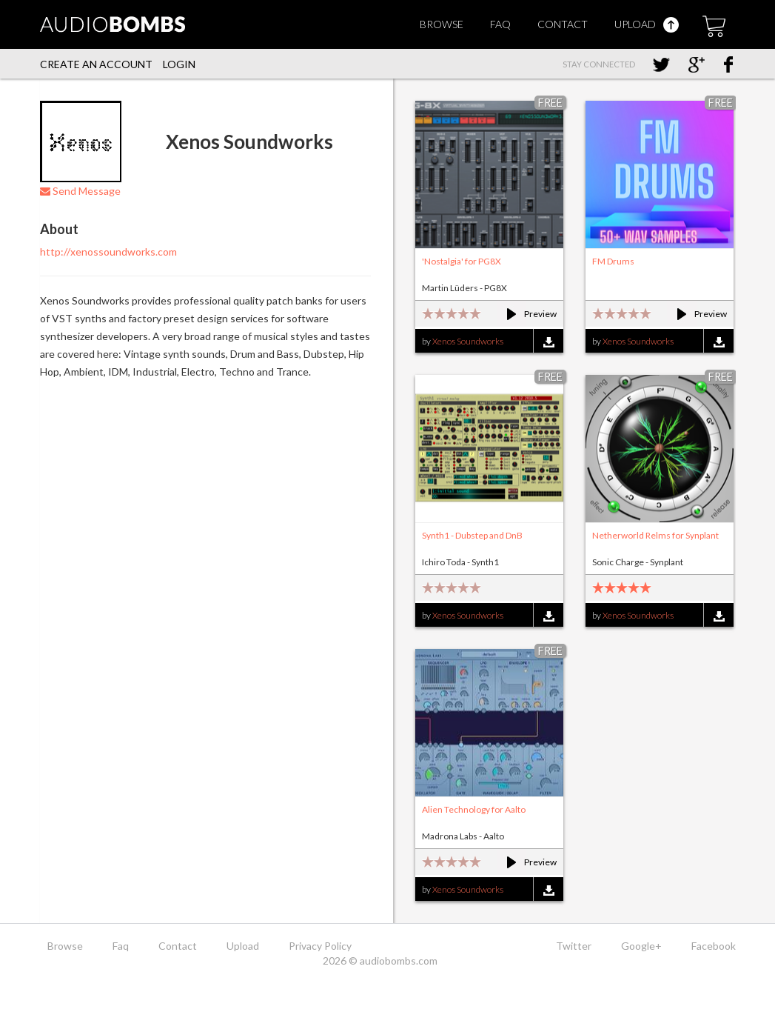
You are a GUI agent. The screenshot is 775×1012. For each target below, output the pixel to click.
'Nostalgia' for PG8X (461, 261)
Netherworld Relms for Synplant (655, 535)
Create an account (96, 64)
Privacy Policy (320, 945)
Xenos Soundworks (467, 341)
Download (548, 342)
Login (179, 64)
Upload (646, 24)
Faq (500, 24)
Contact (562, 24)
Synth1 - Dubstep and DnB (472, 535)
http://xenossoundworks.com (108, 251)
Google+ (641, 945)
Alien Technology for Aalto (474, 809)
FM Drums (613, 261)
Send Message (80, 190)
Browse (441, 24)
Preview (525, 313)
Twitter (573, 945)
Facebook (713, 945)
